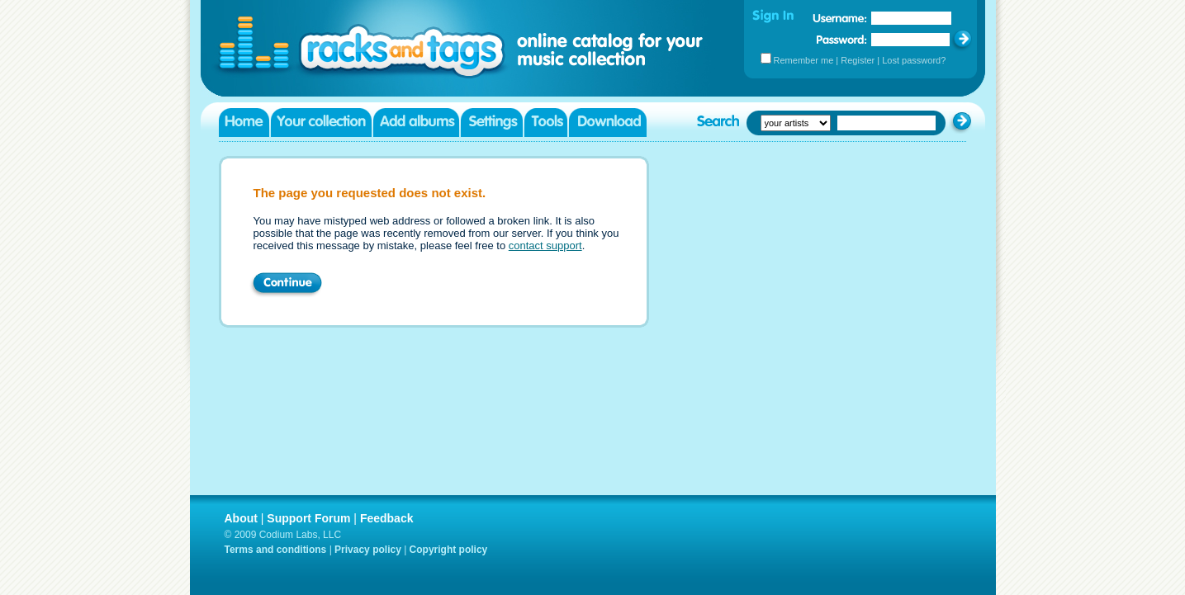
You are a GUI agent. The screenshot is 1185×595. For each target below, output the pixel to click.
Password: (842, 39)
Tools (545, 122)
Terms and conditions (276, 549)
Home (244, 122)
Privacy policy (367, 549)
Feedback (387, 518)
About (241, 518)
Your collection (321, 122)
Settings (492, 122)
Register (858, 60)
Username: (840, 18)
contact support (545, 245)
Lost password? (914, 60)
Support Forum (308, 518)
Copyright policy (449, 549)
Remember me (804, 60)
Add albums (416, 122)
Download (608, 122)
